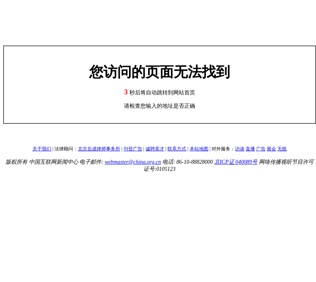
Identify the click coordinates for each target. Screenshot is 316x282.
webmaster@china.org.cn (133, 162)
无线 (282, 149)
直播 (250, 149)
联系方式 (176, 149)
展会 (271, 149)
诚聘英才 (154, 149)
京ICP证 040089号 (235, 162)
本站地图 (199, 149)
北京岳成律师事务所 (99, 149)
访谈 (239, 149)
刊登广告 (133, 149)
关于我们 (41, 149)
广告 (261, 149)
